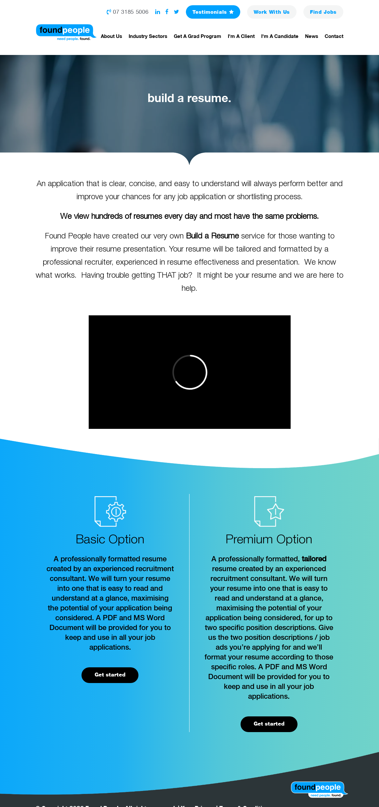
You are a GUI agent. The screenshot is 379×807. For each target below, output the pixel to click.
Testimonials (213, 12)
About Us (111, 36)
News (311, 36)
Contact (334, 36)
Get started (110, 675)
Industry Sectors (148, 36)
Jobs (323, 12)
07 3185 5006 (127, 12)
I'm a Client (241, 36)
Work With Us (272, 12)
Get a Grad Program (197, 36)
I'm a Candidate (279, 36)
